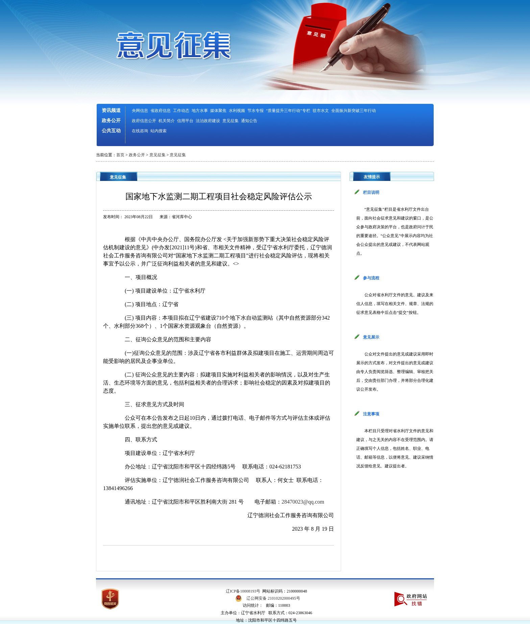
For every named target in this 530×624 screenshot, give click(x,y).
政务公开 (111, 120)
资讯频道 (111, 110)
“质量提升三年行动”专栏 (288, 110)
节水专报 (255, 110)
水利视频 (237, 110)
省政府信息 (160, 110)
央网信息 (140, 110)
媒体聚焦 (218, 110)
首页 (120, 155)
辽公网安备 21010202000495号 (273, 598)
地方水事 (200, 110)
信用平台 (185, 120)
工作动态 (181, 110)
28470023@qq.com (303, 502)
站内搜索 (158, 131)
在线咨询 (140, 131)
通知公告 (249, 120)
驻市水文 (321, 110)
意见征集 (230, 120)
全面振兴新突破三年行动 (353, 110)
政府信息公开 (144, 120)
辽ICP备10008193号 (243, 591)
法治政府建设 (208, 120)
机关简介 (167, 120)
